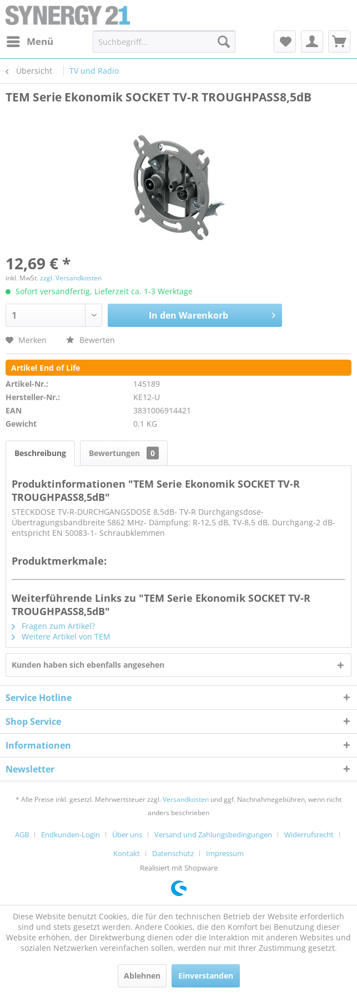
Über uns (127, 835)
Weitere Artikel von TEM (61, 636)
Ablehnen (142, 975)
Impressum (225, 853)
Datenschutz (173, 853)
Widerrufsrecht (309, 835)
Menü (30, 40)
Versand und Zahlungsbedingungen (213, 835)
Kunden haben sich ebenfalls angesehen (88, 664)
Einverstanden (205, 975)
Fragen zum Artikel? (53, 626)
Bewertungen (124, 453)
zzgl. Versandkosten (71, 278)
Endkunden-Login (70, 835)
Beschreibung (40, 453)
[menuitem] (29, 41)
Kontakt (126, 853)
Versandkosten (186, 799)
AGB (22, 835)
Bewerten (90, 340)
